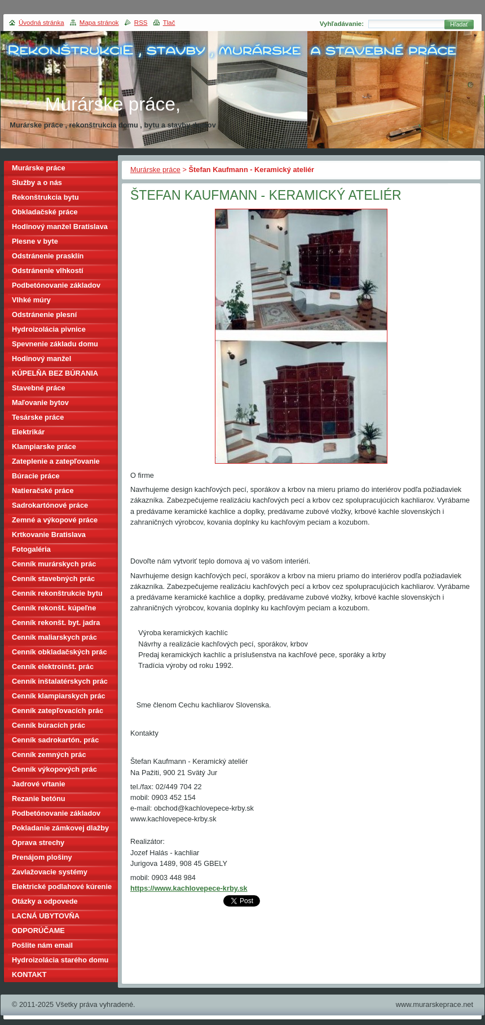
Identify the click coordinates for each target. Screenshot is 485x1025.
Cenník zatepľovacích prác (57, 710)
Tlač (169, 22)
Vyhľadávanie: (342, 23)
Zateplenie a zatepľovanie (56, 461)
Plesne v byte (35, 241)
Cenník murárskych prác (54, 564)
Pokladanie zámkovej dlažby (60, 828)
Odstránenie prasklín (47, 256)
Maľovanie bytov (40, 402)
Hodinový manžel (41, 358)
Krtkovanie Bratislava (49, 534)
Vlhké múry (31, 300)
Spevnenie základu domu (55, 344)
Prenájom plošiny (42, 857)
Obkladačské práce (45, 212)
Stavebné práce (38, 388)
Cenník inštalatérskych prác (60, 681)
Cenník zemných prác (49, 754)
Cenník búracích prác (48, 725)
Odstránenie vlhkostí (47, 270)
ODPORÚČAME (38, 930)
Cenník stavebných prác (53, 578)
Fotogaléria (31, 549)
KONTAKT (29, 974)
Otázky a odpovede (45, 901)
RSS (141, 22)
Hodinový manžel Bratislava (60, 226)
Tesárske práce (38, 417)
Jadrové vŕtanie (38, 784)
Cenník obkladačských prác (59, 652)
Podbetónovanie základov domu (56, 815)
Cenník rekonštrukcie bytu (57, 593)
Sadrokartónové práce (50, 505)
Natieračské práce (43, 490)
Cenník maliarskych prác (54, 637)
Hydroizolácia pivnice (49, 329)
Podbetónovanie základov (56, 285)
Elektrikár (28, 432)
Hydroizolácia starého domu (60, 960)
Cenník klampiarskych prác (58, 696)
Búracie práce (36, 476)
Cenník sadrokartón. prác (55, 740)
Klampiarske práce (44, 446)
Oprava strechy (38, 842)
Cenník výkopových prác (54, 769)
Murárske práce (155, 169)
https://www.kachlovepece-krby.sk (189, 888)
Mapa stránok (99, 22)
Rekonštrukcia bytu (45, 197)
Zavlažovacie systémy (49, 872)
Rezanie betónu (38, 798)
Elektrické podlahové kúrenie (62, 886)
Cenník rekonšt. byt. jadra (56, 622)
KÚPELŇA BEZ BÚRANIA (55, 373)
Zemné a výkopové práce (55, 520)
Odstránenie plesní (44, 314)
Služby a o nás (37, 182)
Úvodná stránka (41, 22)
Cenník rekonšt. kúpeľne (54, 608)
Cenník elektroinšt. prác (53, 666)
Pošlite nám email (42, 945)
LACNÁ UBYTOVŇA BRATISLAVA (46, 917)
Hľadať (459, 24)
